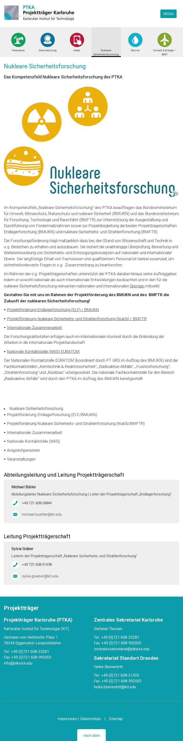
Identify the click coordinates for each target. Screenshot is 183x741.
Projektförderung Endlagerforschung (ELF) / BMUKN (53, 309)
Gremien (137, 286)
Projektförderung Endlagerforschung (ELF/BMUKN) (52, 414)
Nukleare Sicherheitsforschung (106, 52)
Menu (168, 14)
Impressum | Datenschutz (79, 719)
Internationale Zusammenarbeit (34, 327)
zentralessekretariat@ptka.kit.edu (122, 649)
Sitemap (116, 719)
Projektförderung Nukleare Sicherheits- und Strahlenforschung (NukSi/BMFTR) (76, 423)
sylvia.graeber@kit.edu (40, 576)
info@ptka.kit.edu (18, 663)
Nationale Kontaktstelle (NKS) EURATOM (43, 351)
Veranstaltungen (21, 459)
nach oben (91, 735)
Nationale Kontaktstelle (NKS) (33, 441)
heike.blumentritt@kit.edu (115, 687)
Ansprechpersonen (23, 450)
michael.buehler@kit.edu (42, 514)
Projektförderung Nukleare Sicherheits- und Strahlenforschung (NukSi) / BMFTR (77, 318)
